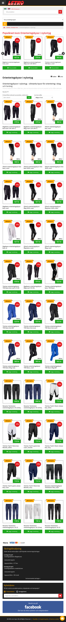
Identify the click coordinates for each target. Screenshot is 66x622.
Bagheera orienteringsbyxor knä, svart (11, 207)
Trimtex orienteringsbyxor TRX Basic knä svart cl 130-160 (11, 287)
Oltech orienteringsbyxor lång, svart (53, 247)
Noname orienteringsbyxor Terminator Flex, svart (53, 486)
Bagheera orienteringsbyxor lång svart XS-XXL (33, 287)
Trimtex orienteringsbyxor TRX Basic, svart (32, 367)
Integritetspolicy (44, 619)
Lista (60, 76)
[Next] (63, 53)
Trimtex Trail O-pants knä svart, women (32, 447)
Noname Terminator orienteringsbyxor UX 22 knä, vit (33, 526)
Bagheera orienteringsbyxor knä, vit (11, 247)
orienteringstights (47, 90)
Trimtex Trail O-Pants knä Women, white (11, 447)
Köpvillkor (35, 619)
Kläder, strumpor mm (12, 27)
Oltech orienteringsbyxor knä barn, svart (12, 167)
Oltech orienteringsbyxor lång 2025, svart (32, 207)
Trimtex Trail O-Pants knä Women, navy (32, 486)
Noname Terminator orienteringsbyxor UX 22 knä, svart (12, 407)
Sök (29, 97)
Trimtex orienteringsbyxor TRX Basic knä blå (11, 327)
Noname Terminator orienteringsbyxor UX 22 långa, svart (52, 526)
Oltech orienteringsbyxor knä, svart (53, 127)
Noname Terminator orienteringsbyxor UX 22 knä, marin (33, 407)
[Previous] (2, 53)
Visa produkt (11, 68)
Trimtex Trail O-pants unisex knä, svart (11, 486)
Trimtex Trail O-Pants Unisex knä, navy (54, 447)
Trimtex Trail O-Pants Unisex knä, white (54, 407)
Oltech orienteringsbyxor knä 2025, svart (54, 167)
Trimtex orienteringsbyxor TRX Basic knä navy (32, 327)
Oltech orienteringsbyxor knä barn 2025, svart (33, 167)
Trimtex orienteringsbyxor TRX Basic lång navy (11, 367)
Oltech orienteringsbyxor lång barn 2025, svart (53, 207)
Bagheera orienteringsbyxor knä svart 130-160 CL (11, 127)
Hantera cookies (54, 619)
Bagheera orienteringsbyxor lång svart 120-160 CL (33, 127)
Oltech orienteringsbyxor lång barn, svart (32, 247)
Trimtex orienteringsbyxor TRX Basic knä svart (53, 327)
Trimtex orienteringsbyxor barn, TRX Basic (53, 287)
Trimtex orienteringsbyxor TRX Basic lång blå (53, 367)
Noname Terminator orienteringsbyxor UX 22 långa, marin (10, 526)
